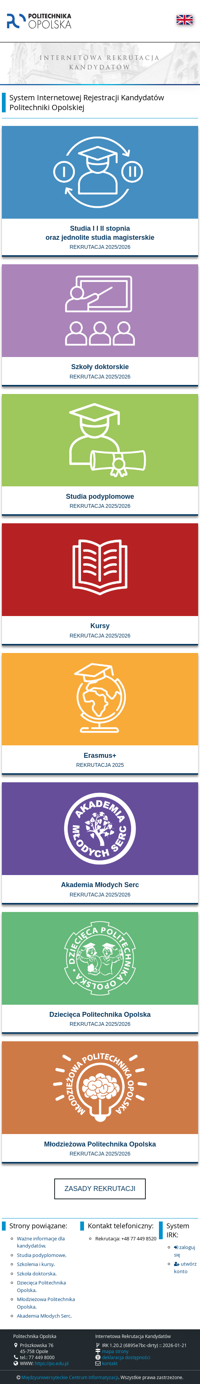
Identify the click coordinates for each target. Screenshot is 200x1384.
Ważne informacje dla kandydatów (41, 1242)
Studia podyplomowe (41, 1255)
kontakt (110, 1363)
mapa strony (115, 1351)
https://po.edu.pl (52, 1363)
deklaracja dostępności (126, 1357)
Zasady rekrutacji (99, 1188)
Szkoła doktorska (36, 1273)
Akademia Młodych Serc (43, 1315)
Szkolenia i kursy (35, 1264)
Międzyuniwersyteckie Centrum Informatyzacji (69, 1377)
